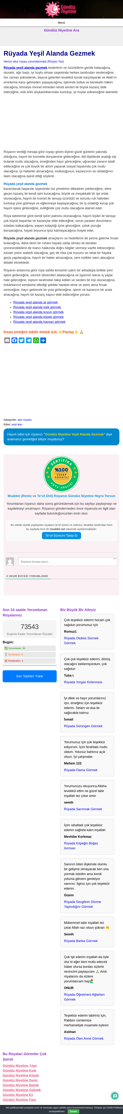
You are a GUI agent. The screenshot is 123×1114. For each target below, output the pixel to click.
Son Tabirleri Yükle (29, 676)
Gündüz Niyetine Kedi (19, 1070)
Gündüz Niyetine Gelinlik (22, 1090)
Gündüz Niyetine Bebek (21, 1085)
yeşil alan (17, 424)
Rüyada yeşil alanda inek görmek (37, 307)
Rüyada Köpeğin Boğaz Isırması (81, 846)
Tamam (73, 1111)
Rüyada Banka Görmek (81, 941)
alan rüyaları (25, 419)
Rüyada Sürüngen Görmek (83, 726)
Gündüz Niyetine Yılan (20, 1066)
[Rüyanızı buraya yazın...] (67, 561)
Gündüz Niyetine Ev (18, 1095)
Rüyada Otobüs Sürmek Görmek (81, 640)
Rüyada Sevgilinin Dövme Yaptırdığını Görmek (82, 904)
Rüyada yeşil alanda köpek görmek (38, 317)
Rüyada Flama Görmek (80, 770)
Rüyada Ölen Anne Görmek (84, 1038)
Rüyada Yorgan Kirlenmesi (83, 682)
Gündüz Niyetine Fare (19, 1100)
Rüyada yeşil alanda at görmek (35, 302)
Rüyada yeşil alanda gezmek (25, 68)
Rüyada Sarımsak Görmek (83, 809)
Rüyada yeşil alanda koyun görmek (38, 312)
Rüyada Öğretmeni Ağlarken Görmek (84, 997)
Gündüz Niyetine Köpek (21, 1075)
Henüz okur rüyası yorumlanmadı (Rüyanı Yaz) (34, 61)
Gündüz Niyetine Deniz (20, 1080)
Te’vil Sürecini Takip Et (61, 535)
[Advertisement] (61, 123)
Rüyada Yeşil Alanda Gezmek (49, 53)
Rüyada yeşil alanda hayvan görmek (39, 322)
